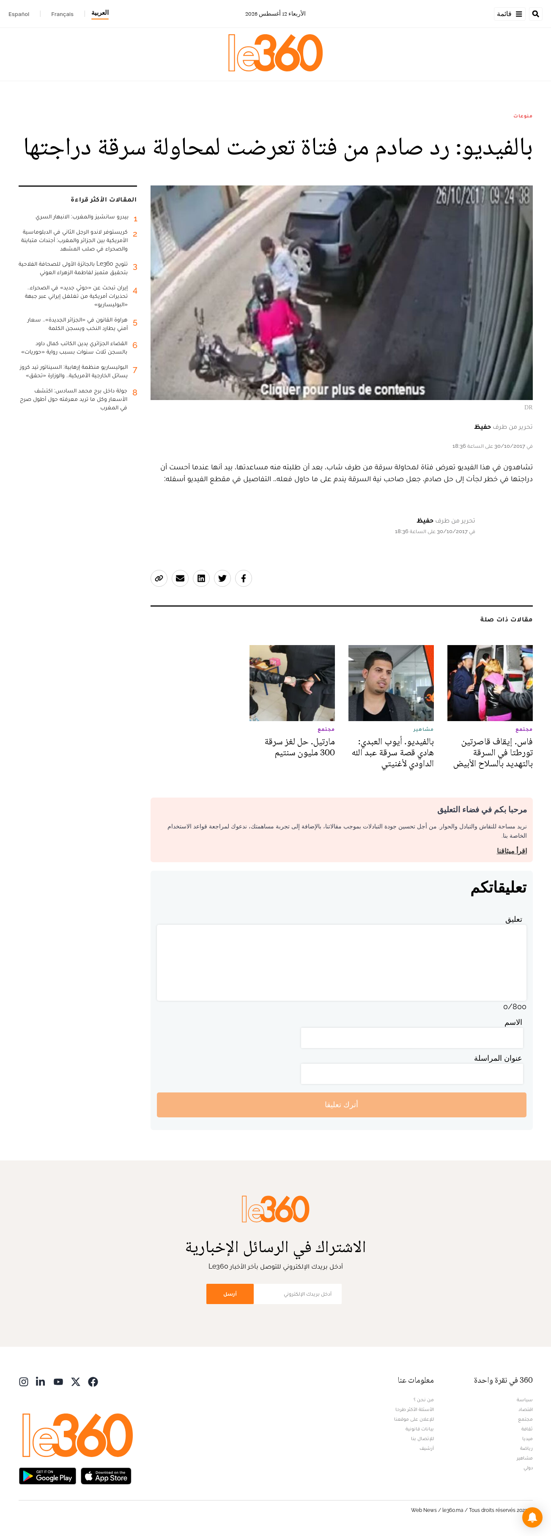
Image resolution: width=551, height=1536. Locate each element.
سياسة (525, 1400)
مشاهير (525, 1458)
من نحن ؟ (424, 1400)
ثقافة (527, 1429)
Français (62, 14)
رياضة (526, 1448)
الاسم (513, 1022)
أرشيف (426, 1448)
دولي (528, 1468)
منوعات (522, 116)
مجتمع (525, 1419)
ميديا (527, 1438)
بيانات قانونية (420, 1429)
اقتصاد (525, 1409)
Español (18, 14)
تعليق (513, 919)
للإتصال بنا (422, 1438)
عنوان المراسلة (498, 1058)
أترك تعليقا (341, 1104)
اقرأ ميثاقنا (512, 851)
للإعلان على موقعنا (414, 1419)
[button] (532, 1517)
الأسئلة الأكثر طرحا (414, 1409)
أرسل (230, 1294)
